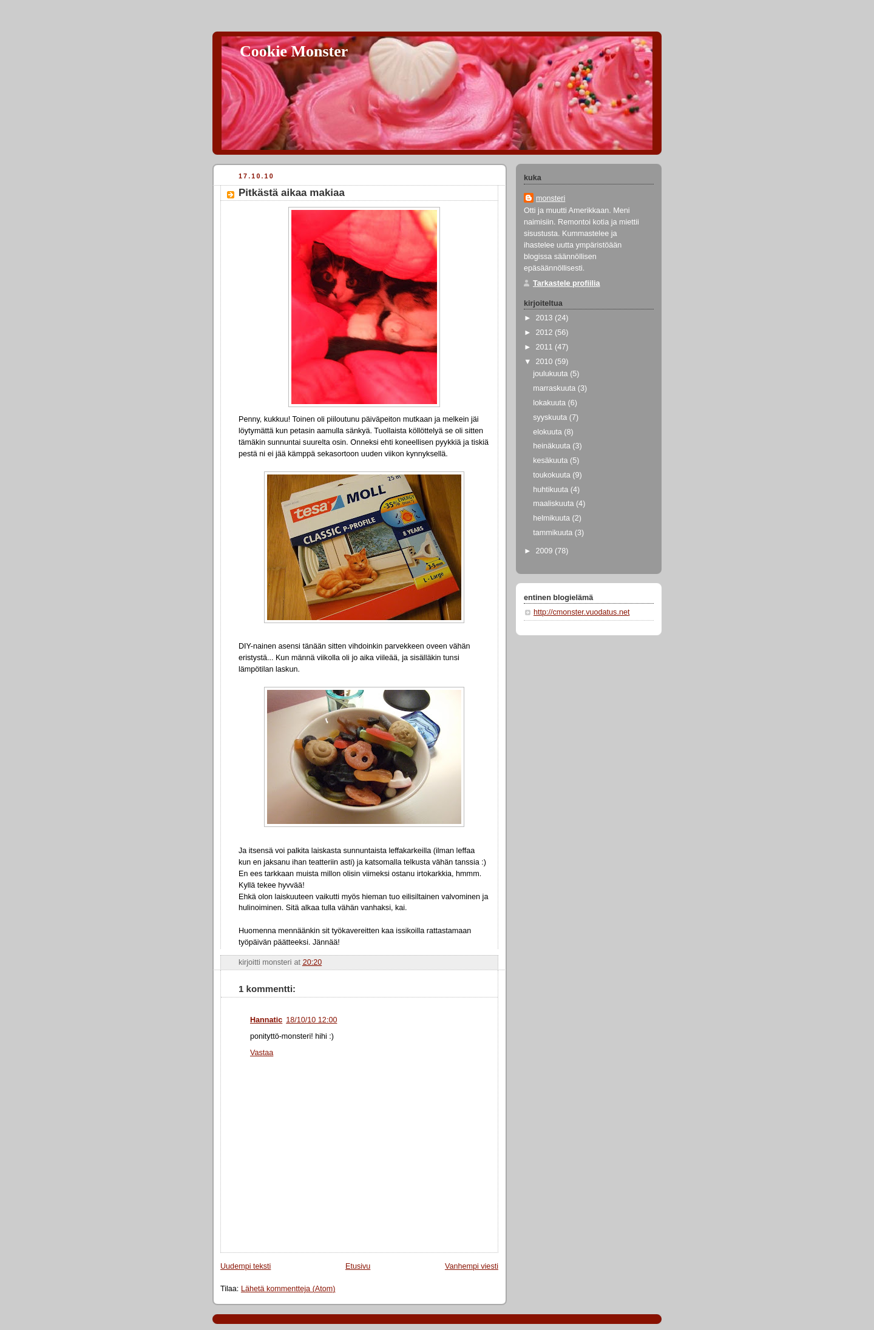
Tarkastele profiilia (566, 283)
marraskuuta (555, 388)
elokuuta (548, 432)
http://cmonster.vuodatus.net (581, 612)
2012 (545, 332)
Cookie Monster (294, 51)
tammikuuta (554, 532)
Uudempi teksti (245, 1266)
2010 (545, 361)
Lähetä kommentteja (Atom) (288, 1288)
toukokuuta (552, 475)
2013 (545, 318)
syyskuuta (551, 417)
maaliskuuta (554, 503)
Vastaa (261, 1052)
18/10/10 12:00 (311, 1020)
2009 (545, 551)
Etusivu (357, 1266)
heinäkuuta (552, 446)
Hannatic (266, 1020)
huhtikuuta (552, 489)
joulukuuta (551, 374)
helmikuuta (552, 518)
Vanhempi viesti (471, 1266)
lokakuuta (550, 403)
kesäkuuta (551, 460)
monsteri (550, 198)
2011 (545, 347)
